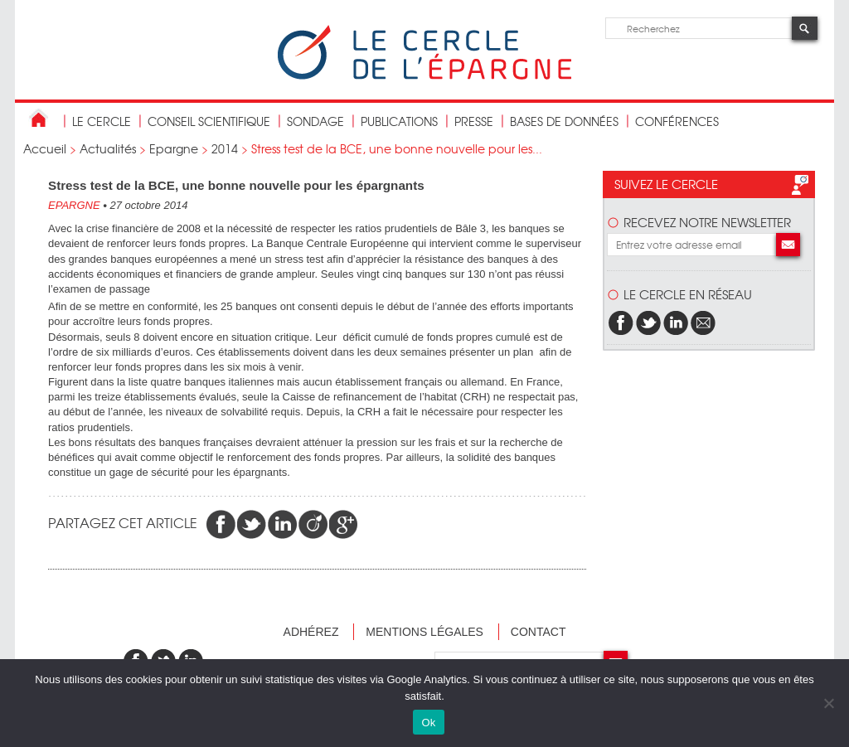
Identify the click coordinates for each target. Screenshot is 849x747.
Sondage (315, 121)
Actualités (108, 148)
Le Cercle (101, 121)
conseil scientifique (209, 121)
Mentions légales (424, 631)
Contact (538, 631)
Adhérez (311, 631)
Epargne (173, 148)
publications (399, 121)
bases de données (564, 121)
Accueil (44, 148)
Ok (428, 722)
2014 (224, 148)
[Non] (828, 703)
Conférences (677, 121)
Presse (473, 121)
